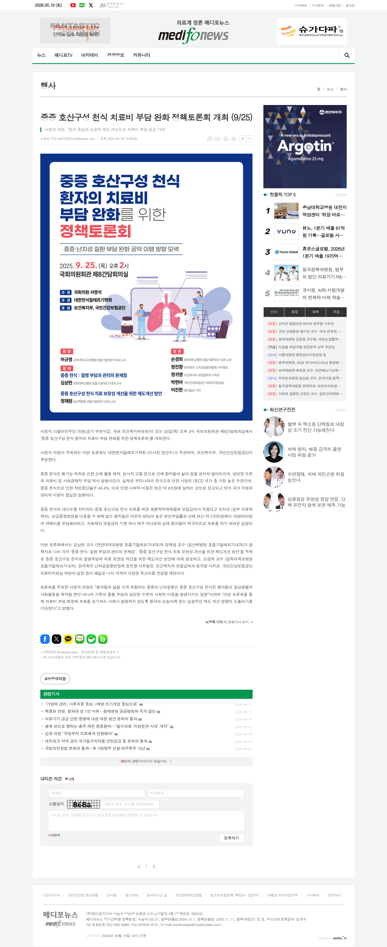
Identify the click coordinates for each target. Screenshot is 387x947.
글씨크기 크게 (242, 138)
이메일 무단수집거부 (282, 895)
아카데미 (89, 55)
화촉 (315, 311)
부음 (336, 311)
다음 (154, 866)
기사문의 (318, 5)
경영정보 (115, 55)
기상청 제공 (113, 7)
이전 (139, 866)
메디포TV (63, 55)
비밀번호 (157, 793)
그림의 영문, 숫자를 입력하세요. (129, 804)
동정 (294, 311)
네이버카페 (91, 639)
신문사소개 (51, 895)
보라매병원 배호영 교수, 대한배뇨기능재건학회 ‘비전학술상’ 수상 (305, 370)
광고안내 (131, 895)
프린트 (225, 139)
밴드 (103, 639)
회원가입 (335, 5)
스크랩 (233, 139)
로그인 (350, 5)
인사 (274, 311)
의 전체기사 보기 (227, 621)
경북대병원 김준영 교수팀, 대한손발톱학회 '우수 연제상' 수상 (305, 339)
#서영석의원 (55, 678)
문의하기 (334, 895)
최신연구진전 (282, 409)
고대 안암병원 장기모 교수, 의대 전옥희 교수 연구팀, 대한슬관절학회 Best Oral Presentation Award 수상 (305, 331)
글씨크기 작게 (249, 138)
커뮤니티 (141, 55)
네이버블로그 (82, 5)
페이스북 (45, 639)
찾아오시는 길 (156, 895)
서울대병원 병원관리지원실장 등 (296, 354)
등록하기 (231, 838)
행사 (343, 89)
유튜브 (73, 5)
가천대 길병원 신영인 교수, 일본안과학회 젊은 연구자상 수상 (305, 393)
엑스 (91, 5)
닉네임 (56, 793)
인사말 (112, 895)
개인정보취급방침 (188, 895)
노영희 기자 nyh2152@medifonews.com (67, 138)
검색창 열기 (347, 55)
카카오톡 (68, 639)
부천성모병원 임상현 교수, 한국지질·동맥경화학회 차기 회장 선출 (305, 378)
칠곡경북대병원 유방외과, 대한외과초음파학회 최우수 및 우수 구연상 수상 (305, 385)
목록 (209, 139)
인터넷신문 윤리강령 (83, 895)
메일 (217, 139)
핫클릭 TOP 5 (283, 194)
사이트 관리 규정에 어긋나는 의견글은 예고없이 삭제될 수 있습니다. (105, 815)
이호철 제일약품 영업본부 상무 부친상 (301, 346)
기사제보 (301, 5)
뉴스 (41, 55)
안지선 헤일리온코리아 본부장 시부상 (300, 323)
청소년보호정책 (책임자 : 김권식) (234, 895)
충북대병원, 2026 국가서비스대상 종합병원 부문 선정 (305, 362)
